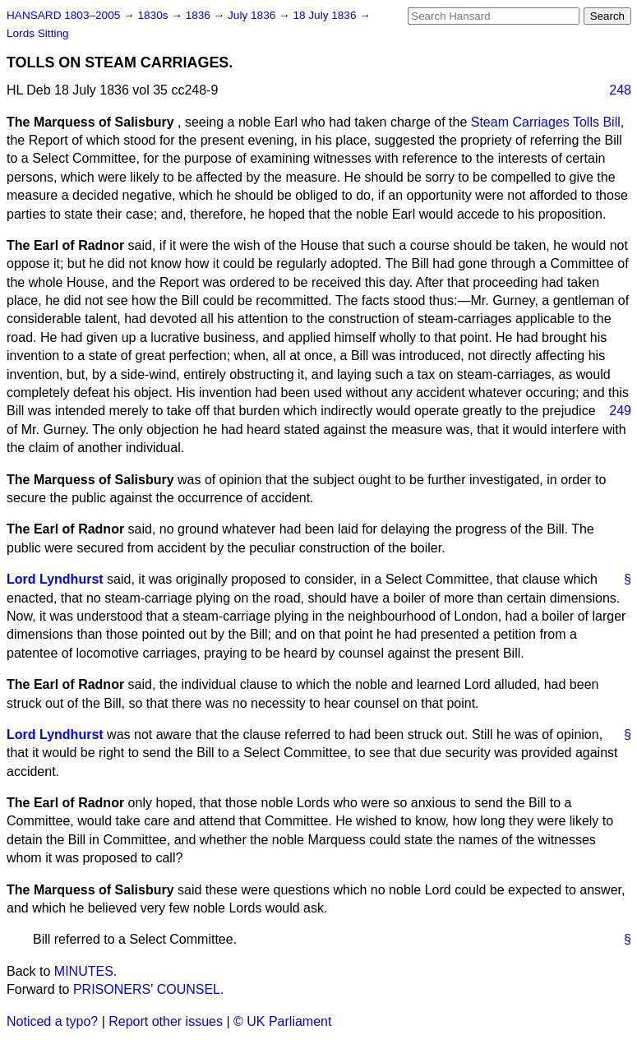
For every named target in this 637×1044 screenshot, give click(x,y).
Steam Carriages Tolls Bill (546, 122)
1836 (200, 15)
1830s (154, 15)
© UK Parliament (282, 1021)
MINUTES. (85, 971)
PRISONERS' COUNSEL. (148, 989)
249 (620, 411)
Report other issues (165, 1021)
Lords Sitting (38, 33)
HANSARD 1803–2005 (63, 15)
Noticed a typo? (52, 1021)
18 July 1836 (326, 15)
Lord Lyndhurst (55, 579)
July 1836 (253, 15)
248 (620, 90)
